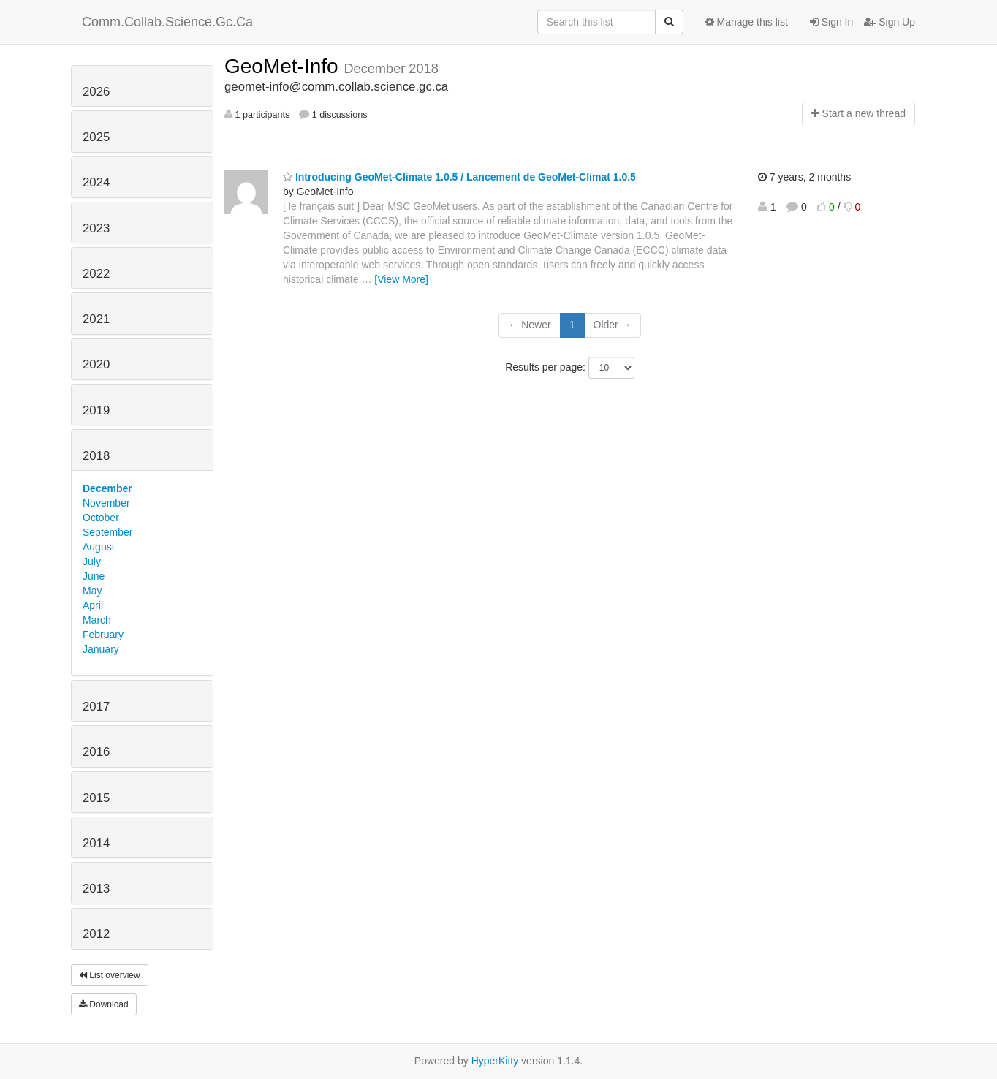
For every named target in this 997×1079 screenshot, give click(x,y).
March (97, 620)
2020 (96, 364)
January (101, 649)
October (101, 517)
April (93, 605)
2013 (96, 889)
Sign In (831, 22)
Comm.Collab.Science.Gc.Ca (167, 22)
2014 (96, 843)
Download (104, 1004)
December (107, 488)
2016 (96, 752)
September (107, 532)
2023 (96, 228)
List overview (109, 975)
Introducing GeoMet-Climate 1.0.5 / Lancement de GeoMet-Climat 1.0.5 (459, 177)
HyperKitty (495, 1061)
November (106, 503)
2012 (96, 934)
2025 (96, 137)
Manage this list (746, 22)
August (99, 547)
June (94, 576)
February (103, 634)
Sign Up (889, 22)
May (92, 591)
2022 (96, 274)
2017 (96, 706)
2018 (96, 456)
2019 (96, 410)
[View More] (401, 279)
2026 (96, 92)
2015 (96, 798)
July (92, 561)
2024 (96, 182)
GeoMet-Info (284, 66)
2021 (96, 319)
